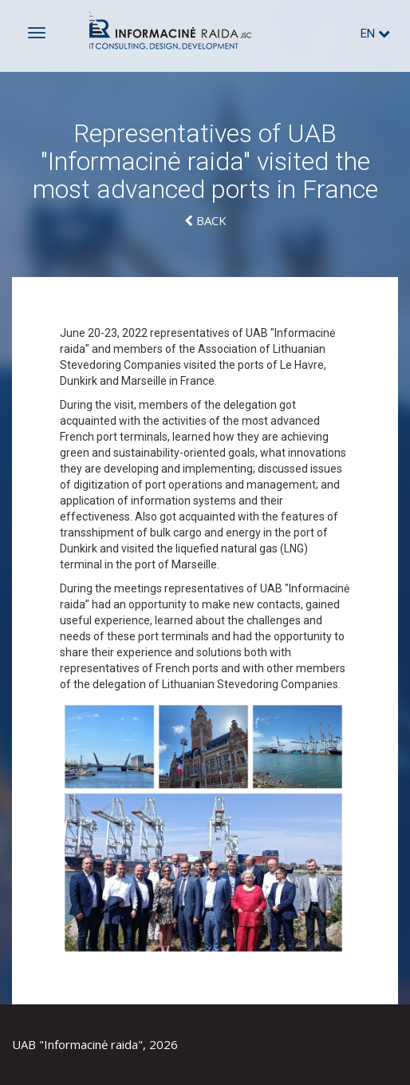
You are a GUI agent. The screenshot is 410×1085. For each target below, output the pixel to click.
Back (205, 220)
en (375, 33)
